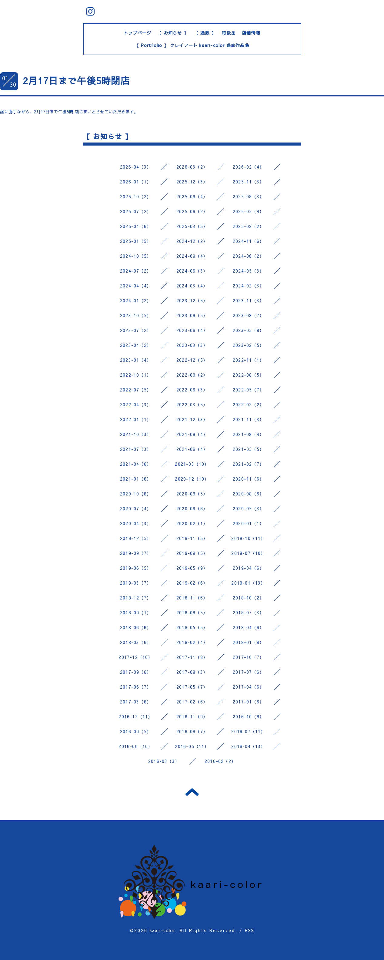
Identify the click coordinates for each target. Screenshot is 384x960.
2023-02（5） (248, 345)
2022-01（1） (135, 419)
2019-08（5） (192, 553)
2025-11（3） (248, 182)
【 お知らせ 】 (172, 33)
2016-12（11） (135, 716)
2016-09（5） (135, 731)
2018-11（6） (192, 598)
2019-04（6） (248, 568)
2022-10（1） (135, 375)
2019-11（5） (192, 538)
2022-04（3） (135, 404)
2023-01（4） (135, 360)
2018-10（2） (248, 598)
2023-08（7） (248, 315)
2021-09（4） (192, 434)
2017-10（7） (248, 657)
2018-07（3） (248, 612)
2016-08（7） (192, 731)
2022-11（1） (248, 360)
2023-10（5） (135, 315)
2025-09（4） (192, 196)
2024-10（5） (135, 256)
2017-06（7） (135, 687)
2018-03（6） (135, 642)
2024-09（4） (192, 256)
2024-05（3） (248, 271)
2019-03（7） (135, 583)
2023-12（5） (192, 300)
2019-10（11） (248, 538)
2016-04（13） (248, 746)
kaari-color (162, 930)
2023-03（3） (192, 345)
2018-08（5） (192, 612)
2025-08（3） (248, 196)
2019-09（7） (135, 553)
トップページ (137, 33)
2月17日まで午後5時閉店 (76, 80)
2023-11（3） (248, 300)
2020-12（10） (192, 479)
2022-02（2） (248, 404)
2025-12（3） (192, 182)
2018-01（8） (248, 642)
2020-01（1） (248, 523)
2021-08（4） (248, 434)
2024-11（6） (248, 241)
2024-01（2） (135, 300)
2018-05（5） (192, 627)
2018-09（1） (135, 612)
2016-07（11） (248, 731)
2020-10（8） (135, 494)
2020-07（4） (135, 508)
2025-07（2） (135, 211)
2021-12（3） (192, 419)
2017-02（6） (192, 702)
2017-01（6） (248, 702)
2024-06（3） (192, 271)
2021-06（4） (192, 449)
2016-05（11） (192, 746)
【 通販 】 (205, 33)
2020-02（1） (192, 523)
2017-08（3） (192, 672)
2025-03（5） (192, 226)
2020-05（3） (248, 508)
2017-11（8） (192, 657)
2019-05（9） (192, 568)
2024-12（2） (192, 241)
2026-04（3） (135, 167)
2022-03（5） (192, 404)
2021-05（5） (248, 449)
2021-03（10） (192, 464)
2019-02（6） (192, 583)
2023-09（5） (192, 315)
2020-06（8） (192, 508)
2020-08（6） (248, 494)
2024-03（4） (192, 286)
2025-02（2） (248, 226)
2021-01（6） (135, 479)
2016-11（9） (192, 716)
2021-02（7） (248, 464)
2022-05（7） (248, 390)
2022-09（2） (192, 375)
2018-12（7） (135, 598)
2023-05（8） (248, 330)
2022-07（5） (135, 390)
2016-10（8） (248, 716)
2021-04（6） (135, 464)
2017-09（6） (135, 672)
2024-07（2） (135, 271)
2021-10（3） (135, 434)
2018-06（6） (135, 627)
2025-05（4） (248, 211)
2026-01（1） (135, 182)
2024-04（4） (135, 286)
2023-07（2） (135, 330)
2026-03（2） (192, 167)
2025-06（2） (192, 211)
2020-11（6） (248, 479)
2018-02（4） (192, 642)
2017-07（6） (248, 672)
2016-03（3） (163, 761)
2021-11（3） (248, 419)
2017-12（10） (135, 657)
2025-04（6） (135, 226)
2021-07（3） (135, 449)
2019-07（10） (248, 553)
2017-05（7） (192, 687)
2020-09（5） (192, 494)
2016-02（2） (220, 761)
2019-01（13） (248, 583)
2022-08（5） (248, 375)
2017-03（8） (135, 702)
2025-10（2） (135, 196)
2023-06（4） (192, 330)
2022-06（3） (192, 390)
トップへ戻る (192, 792)
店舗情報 (251, 33)
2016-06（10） (135, 746)
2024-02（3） (248, 286)
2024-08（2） (248, 256)
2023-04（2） (135, 345)
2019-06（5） (135, 568)
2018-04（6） (248, 627)
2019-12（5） (135, 538)
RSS (249, 930)
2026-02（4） (248, 167)
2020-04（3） (135, 523)
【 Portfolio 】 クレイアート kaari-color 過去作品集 (192, 45)
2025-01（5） (135, 241)
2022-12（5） (192, 360)
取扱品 (229, 33)
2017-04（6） (248, 687)
